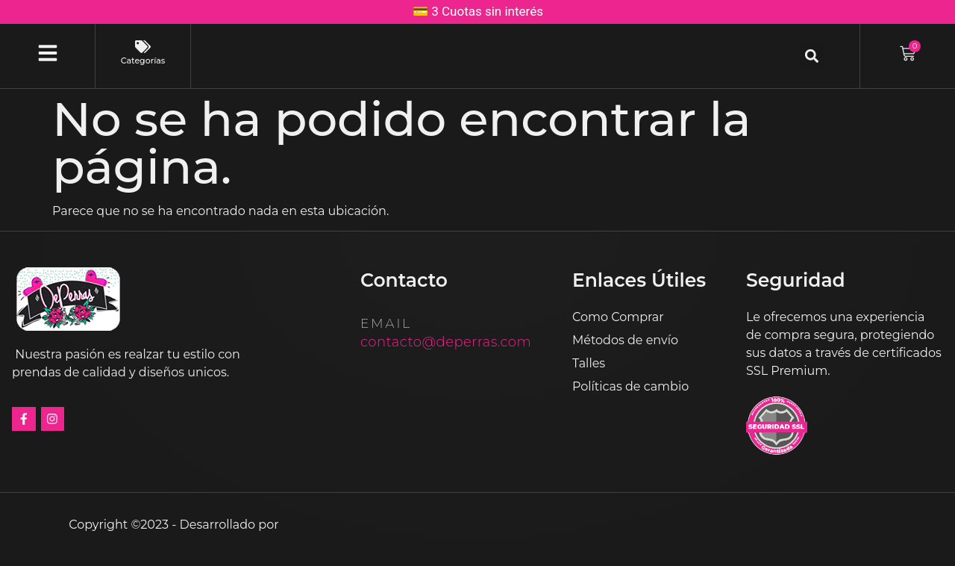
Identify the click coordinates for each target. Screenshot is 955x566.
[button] (811, 55)
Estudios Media (345, 524)
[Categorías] (143, 47)
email (386, 323)
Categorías (143, 60)
